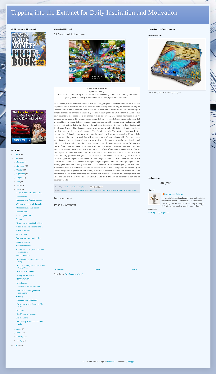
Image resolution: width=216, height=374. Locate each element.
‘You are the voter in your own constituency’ (28, 292)
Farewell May (21, 197)
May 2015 (101, 191)
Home (97, 269)
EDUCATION (21, 234)
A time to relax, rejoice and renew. (29, 227)
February (20, 337)
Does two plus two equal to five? (28, 238)
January (19, 341)
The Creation (132, 191)
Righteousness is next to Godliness (29, 223)
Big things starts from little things (29, 200)
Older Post (135, 269)
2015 (16, 159)
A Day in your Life (23, 215)
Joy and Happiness (23, 256)
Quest (108, 191)
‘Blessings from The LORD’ (27, 300)
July (18, 182)
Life (95, 191)
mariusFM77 (112, 362)
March (19, 333)
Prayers (19, 219)
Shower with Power (23, 246)
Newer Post (59, 269)
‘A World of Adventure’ (25, 272)
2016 (16, 155)
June (18, 186)
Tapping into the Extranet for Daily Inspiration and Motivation (94, 12)
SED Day (19, 297)
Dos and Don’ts (22, 318)
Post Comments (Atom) (74, 274)
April (18, 329)
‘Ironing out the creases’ (25, 275)
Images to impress (23, 242)
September (20, 174)
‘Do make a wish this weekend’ (28, 287)
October (19, 170)
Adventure (64, 191)
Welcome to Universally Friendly (29, 204)
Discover (72, 191)
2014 (16, 345)
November (20, 166)
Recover (113, 191)
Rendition (20, 310)
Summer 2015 (122, 191)
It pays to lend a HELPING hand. (29, 193)
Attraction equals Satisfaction (27, 208)
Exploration (89, 191)
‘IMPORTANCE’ (22, 279)
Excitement (80, 191)
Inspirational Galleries (173, 194)
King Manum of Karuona (26, 314)
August (19, 178)
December (20, 162)
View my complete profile (158, 213)
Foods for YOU (22, 212)
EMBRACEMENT (23, 231)
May (18, 189)
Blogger (131, 362)
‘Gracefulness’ (21, 283)
